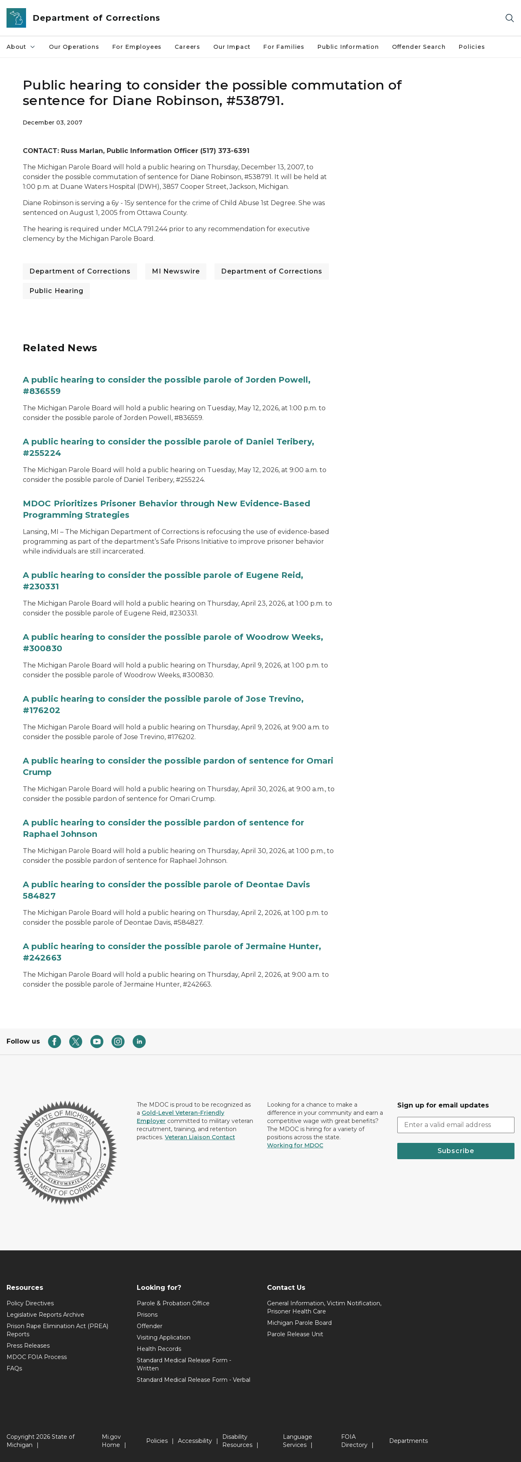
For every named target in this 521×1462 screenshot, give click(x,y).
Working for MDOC (295, 1145)
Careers (187, 46)
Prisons (147, 1314)
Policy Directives (30, 1303)
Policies (472, 46)
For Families (283, 46)
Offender (149, 1326)
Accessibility (195, 1440)
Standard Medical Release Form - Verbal (193, 1379)
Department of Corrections (80, 271)
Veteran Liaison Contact (200, 1137)
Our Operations (74, 46)
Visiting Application (163, 1337)
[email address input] (455, 1125)
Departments (408, 1440)
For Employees (137, 46)
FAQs (14, 1368)
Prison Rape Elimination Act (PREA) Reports (57, 1330)
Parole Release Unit (295, 1334)
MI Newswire (176, 271)
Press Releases (28, 1345)
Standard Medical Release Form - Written (184, 1364)
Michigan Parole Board (299, 1322)
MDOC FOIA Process (37, 1357)
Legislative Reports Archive (45, 1314)
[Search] (509, 18)
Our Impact (231, 46)
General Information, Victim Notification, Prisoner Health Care (324, 1307)
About (21, 46)
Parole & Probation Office (173, 1303)
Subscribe (456, 1151)
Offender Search (419, 46)
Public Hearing (56, 291)
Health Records (159, 1349)
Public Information (348, 46)
